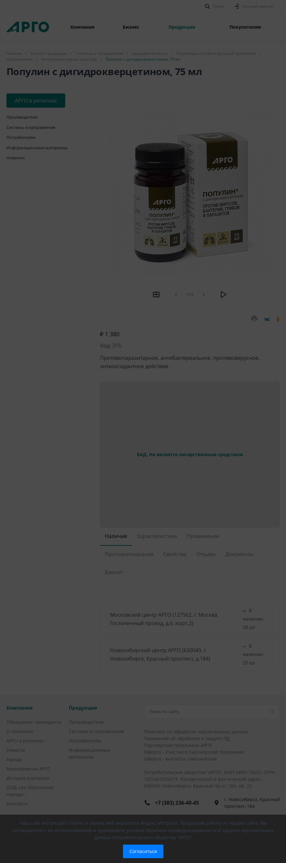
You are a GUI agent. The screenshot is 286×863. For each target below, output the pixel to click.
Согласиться (143, 851)
